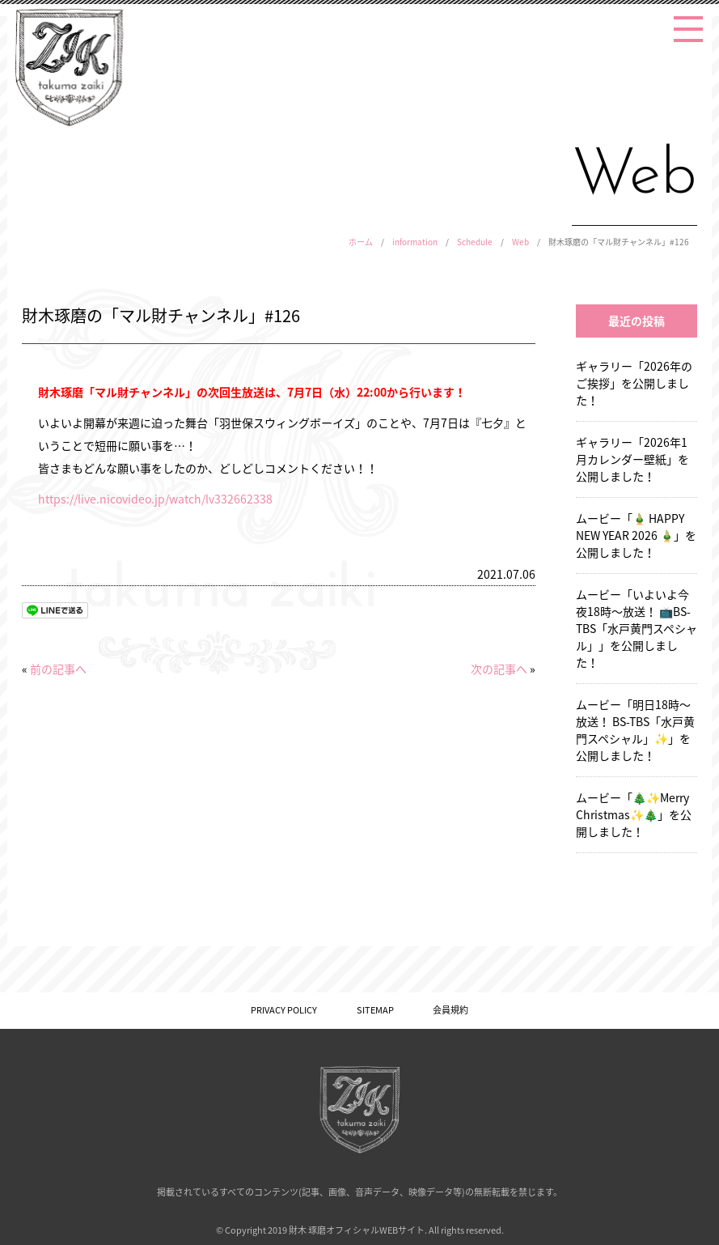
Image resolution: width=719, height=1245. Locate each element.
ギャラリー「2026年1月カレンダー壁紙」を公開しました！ (632, 459)
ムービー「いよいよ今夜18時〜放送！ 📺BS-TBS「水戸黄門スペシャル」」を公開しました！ (636, 628)
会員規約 (450, 1010)
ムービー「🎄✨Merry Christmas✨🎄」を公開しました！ (634, 814)
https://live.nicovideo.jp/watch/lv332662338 (155, 499)
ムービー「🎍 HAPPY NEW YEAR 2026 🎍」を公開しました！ (636, 535)
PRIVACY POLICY (284, 1010)
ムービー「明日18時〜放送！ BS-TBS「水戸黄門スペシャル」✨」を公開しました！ (635, 729)
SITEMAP (375, 1010)
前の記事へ (58, 669)
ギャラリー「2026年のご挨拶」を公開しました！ (634, 383)
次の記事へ (499, 669)
